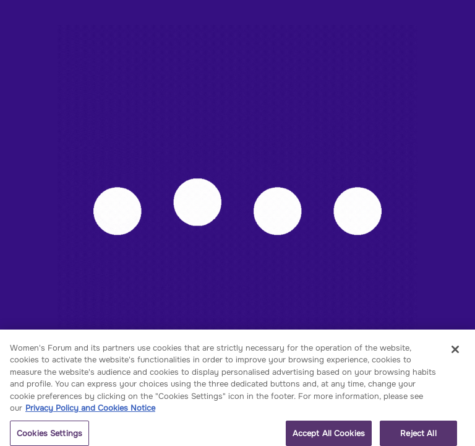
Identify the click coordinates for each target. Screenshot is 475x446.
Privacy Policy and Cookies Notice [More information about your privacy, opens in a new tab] (90, 411)
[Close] (455, 352)
